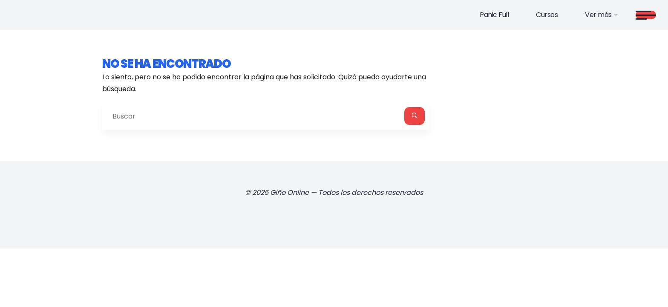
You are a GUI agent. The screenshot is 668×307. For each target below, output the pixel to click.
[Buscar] (414, 116)
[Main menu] (646, 15)
